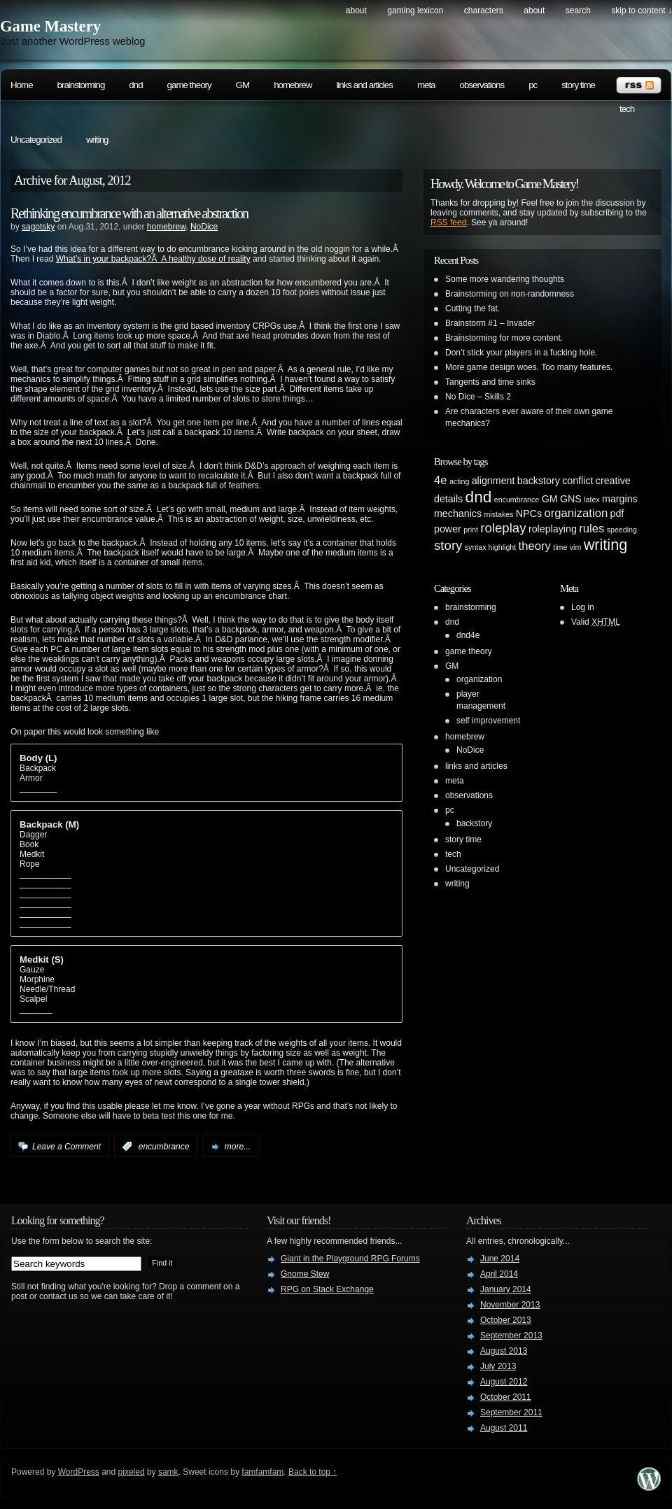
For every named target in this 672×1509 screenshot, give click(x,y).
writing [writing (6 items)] (606, 544)
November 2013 (510, 1305)
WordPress (78, 1472)
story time (578, 85)
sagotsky (38, 227)
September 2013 (511, 1335)
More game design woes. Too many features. (528, 367)
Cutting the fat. (472, 308)
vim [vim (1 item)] (576, 547)
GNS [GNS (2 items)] (571, 498)
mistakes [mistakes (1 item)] (498, 514)
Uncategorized (36, 139)
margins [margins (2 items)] (620, 498)
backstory (474, 823)
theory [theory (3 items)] (535, 546)
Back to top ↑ (312, 1472)
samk (168, 1472)
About (356, 10)
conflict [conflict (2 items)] (577, 480)
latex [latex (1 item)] (592, 499)
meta (426, 85)
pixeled (131, 1472)
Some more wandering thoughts (504, 279)
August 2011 (503, 1428)
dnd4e (467, 635)
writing (97, 139)
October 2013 (505, 1320)
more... (238, 1147)
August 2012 (503, 1382)
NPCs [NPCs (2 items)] (529, 513)
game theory (189, 85)
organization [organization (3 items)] (576, 513)
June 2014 (499, 1258)
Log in (582, 607)
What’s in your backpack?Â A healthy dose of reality (153, 259)
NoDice (204, 227)
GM (242, 85)
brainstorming (81, 85)
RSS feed (448, 222)
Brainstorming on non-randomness (509, 294)
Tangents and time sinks (490, 382)
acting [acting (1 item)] (459, 481)
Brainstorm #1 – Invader (490, 323)
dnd (135, 85)
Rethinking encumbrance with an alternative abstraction (129, 213)
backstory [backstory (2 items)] (538, 480)
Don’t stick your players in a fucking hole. (521, 352)
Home (21, 85)
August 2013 (503, 1351)
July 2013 (498, 1366)
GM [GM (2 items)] (550, 498)
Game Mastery (50, 26)
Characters (483, 10)
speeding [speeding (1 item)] (622, 529)
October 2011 (505, 1397)
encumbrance (164, 1147)
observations (482, 85)
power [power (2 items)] (447, 528)
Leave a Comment (66, 1147)
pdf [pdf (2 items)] (617, 513)
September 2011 (511, 1412)
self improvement (488, 720)
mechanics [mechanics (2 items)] (458, 513)
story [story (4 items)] (448, 545)
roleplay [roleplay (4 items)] (503, 527)
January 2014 (505, 1289)
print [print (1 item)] (470, 529)
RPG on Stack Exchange (327, 1289)
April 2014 (499, 1274)
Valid (595, 622)
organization (479, 679)
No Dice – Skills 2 (478, 397)
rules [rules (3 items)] (591, 528)
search (578, 10)
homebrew (293, 85)
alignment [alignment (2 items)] (493, 480)
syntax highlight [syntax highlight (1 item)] (490, 547)
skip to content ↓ (641, 10)
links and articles (364, 85)
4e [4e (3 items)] (440, 480)
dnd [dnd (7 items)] (478, 497)
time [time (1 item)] (560, 547)
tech (627, 109)
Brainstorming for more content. (504, 338)
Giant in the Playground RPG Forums (350, 1258)
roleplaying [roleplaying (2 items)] (552, 528)
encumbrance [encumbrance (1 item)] (517, 499)
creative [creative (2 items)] (613, 480)
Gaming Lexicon (415, 10)
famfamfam (262, 1472)
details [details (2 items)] (448, 498)
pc (532, 85)
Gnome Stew (305, 1274)
